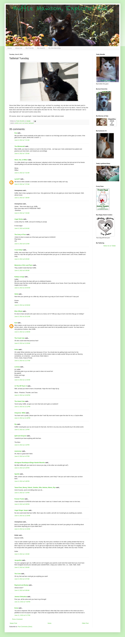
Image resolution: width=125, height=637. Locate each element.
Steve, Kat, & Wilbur (21, 160)
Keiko (16, 349)
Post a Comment (17, 619)
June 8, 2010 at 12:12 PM (22, 406)
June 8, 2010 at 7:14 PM (21, 492)
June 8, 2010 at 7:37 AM (21, 184)
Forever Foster (19, 499)
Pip (15, 424)
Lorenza (17, 367)
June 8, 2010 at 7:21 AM (21, 140)
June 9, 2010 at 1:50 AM (21, 567)
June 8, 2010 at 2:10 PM (21, 445)
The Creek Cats (19, 338)
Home (9, 48)
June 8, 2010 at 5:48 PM (21, 481)
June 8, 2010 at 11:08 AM (22, 332)
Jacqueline (18, 560)
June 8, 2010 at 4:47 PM (21, 456)
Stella (16, 294)
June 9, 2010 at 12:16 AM (22, 515)
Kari (15, 323)
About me (18, 48)
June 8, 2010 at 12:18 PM (22, 418)
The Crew (17, 573)
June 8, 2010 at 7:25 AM (21, 153)
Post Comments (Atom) (25, 626)
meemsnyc (18, 451)
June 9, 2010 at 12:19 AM (22, 529)
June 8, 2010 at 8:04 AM (21, 228)
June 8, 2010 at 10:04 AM (22, 288)
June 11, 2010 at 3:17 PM (22, 615)
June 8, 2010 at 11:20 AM (22, 343)
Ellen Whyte (18, 311)
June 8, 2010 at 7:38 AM (21, 198)
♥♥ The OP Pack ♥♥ (20, 386)
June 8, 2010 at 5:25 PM (21, 468)
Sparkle (16, 474)
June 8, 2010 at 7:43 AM (21, 213)
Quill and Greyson (20, 436)
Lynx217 (17, 179)
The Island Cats (19, 401)
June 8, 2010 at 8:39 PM (21, 504)
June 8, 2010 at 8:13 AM (21, 244)
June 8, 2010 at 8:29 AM (21, 259)
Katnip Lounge (19, 277)
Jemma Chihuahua (20, 596)
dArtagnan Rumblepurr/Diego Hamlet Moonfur (29, 462)
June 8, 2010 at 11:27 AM (22, 360)
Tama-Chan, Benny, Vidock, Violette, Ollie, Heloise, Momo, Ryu (35, 487)
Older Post (85, 623)
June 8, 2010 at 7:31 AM (21, 173)
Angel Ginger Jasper (21, 510)
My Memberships (54, 48)
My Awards (41, 48)
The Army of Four (20, 234)
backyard (31, 123)
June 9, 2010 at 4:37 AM (21, 579)
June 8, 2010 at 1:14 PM (21, 429)
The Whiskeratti (19, 146)
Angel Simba (18, 219)
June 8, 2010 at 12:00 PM (22, 395)
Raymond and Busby (21, 585)
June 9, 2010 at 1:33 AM (21, 554)
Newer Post (13, 623)
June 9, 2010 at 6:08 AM (21, 590)
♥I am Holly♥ (18, 250)
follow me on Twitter (109, 246)
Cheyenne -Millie (19, 413)
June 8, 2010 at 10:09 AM (22, 305)
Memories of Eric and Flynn (23, 265)
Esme (16, 608)
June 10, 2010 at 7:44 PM (22, 602)
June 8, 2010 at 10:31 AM (22, 316)
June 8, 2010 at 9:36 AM (21, 270)
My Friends (30, 48)
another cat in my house (21, 123)
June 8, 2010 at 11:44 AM (22, 380)
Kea (15, 133)
